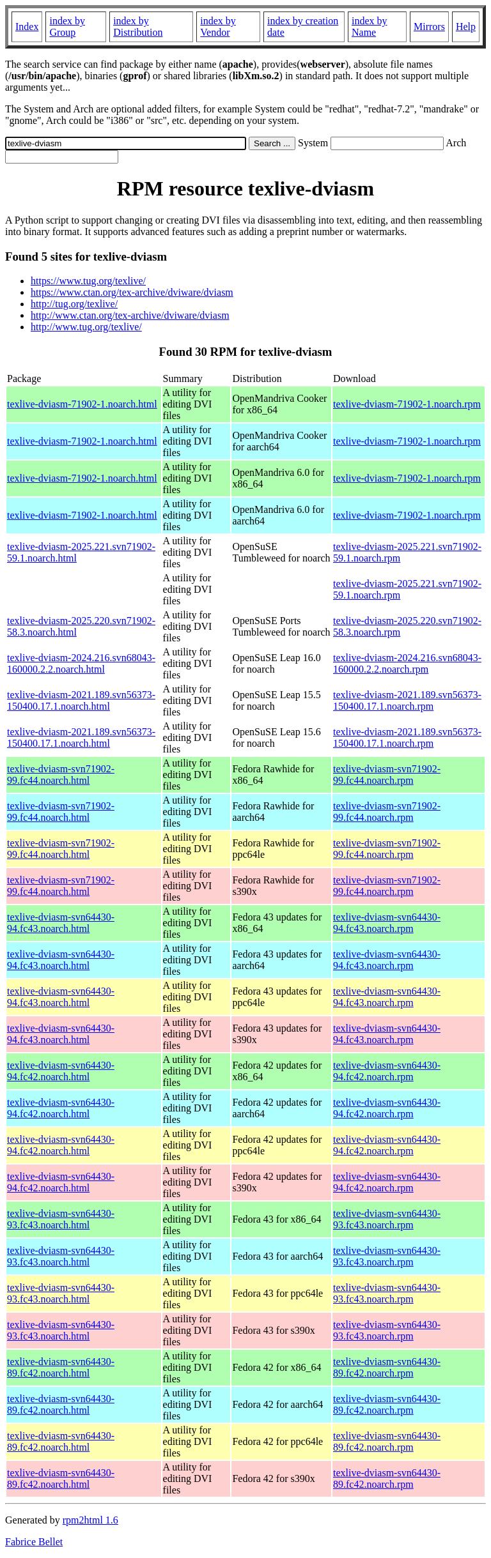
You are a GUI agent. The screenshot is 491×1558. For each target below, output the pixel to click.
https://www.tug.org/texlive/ (88, 280)
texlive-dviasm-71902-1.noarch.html (82, 404)
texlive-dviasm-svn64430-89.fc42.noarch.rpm (386, 1367)
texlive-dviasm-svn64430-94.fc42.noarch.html (60, 1071)
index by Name (369, 26)
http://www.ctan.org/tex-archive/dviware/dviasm (130, 315)
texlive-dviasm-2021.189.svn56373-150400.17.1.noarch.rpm (407, 700)
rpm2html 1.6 (90, 1520)
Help (466, 26)
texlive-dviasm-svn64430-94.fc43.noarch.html (60, 923)
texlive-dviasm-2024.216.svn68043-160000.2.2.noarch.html (81, 663)
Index (26, 26)
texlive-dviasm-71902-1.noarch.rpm (407, 404)
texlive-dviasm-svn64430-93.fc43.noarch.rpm (386, 1219)
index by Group (67, 26)
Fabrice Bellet (34, 1541)
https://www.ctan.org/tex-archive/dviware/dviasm (132, 292)
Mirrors (429, 26)
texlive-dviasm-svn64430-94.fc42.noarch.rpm (386, 1071)
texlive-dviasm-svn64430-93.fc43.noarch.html (60, 1219)
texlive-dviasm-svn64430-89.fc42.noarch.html (60, 1367)
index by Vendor (218, 26)
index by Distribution (137, 26)
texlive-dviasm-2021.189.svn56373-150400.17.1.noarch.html (81, 700)
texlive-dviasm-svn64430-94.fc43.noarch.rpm (386, 923)
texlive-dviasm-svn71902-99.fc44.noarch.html (60, 774)
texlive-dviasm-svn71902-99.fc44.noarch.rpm (386, 774)
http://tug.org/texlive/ (74, 303)
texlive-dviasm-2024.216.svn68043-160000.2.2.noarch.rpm (407, 663)
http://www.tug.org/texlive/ (86, 326)
